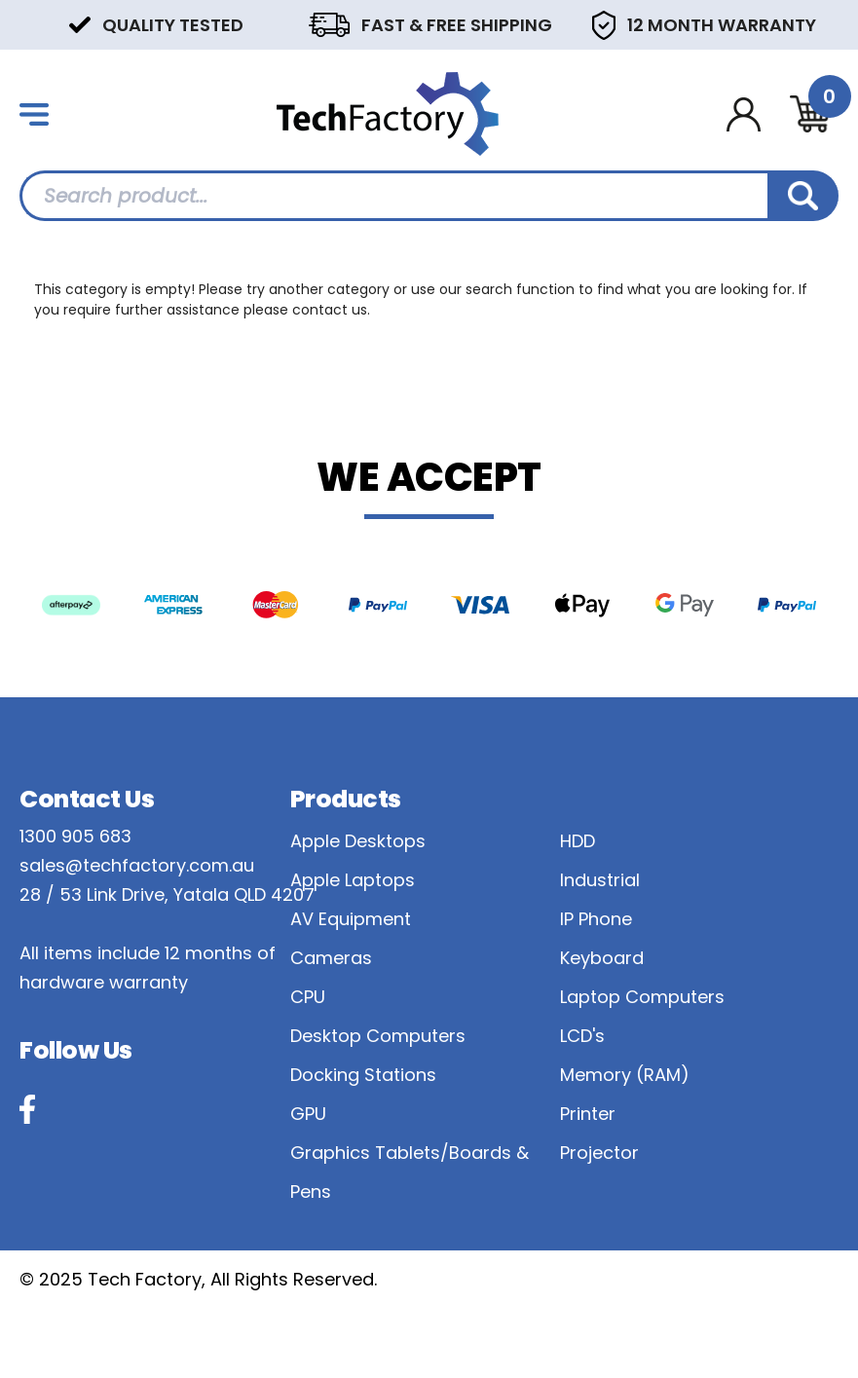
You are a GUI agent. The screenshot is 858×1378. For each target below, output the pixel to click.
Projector (599, 1152)
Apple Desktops (358, 841)
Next (829, 24)
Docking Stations (363, 1074)
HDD (577, 841)
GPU (308, 1113)
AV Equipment (350, 919)
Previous (29, 24)
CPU (307, 997)
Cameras (331, 958)
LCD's (582, 1036)
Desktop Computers (378, 1036)
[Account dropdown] (744, 114)
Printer (588, 1113)
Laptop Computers (642, 997)
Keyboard (602, 958)
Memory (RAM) (625, 1074)
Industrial (600, 880)
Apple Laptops (352, 880)
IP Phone (596, 919)
